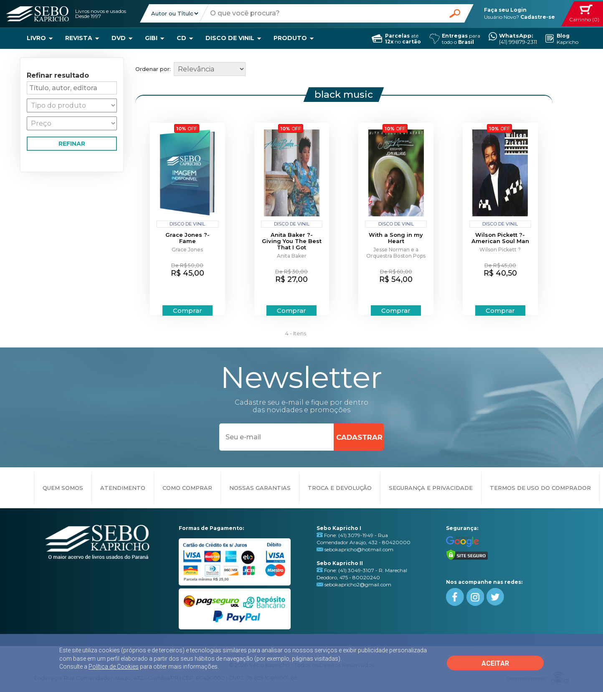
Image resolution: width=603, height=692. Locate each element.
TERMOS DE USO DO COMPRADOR (540, 487)
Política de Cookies (114, 666)
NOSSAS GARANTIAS (260, 487)
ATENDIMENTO (122, 487)
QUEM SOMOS (63, 487)
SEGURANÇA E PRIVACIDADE (431, 487)
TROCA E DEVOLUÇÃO (340, 487)
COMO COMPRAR (187, 487)
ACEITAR (495, 663)
